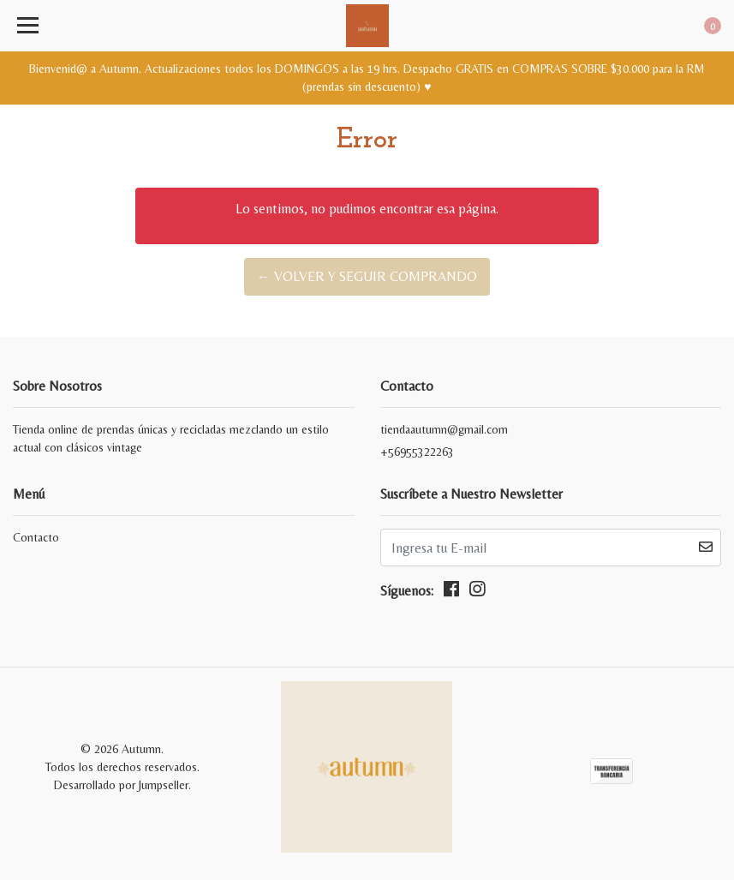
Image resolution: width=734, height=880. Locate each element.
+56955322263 (417, 451)
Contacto (36, 537)
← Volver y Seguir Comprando (367, 276)
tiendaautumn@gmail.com (444, 429)
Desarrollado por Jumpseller (121, 785)
